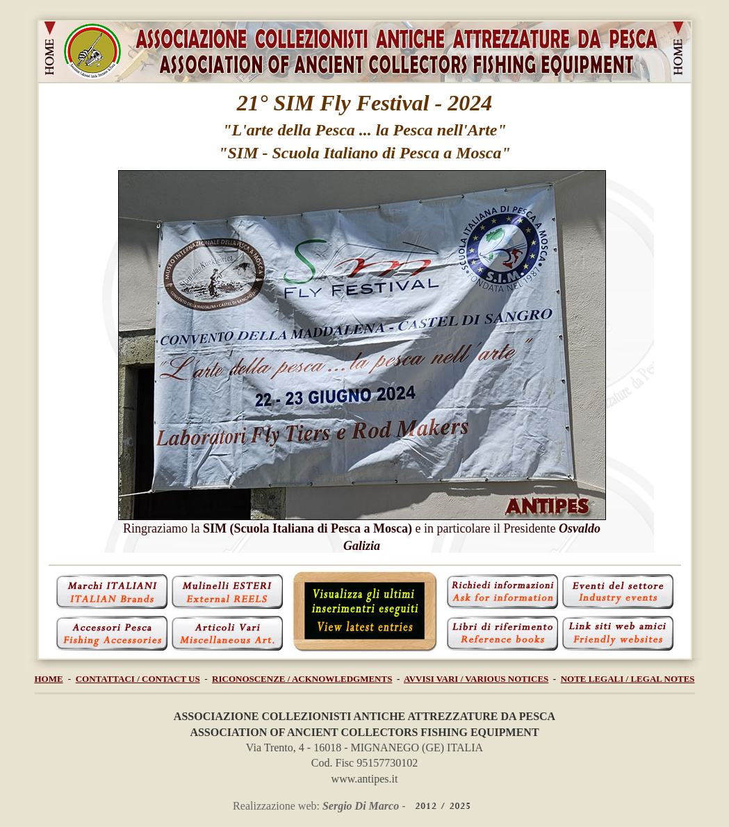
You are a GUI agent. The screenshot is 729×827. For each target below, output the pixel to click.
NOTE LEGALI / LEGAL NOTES (628, 679)
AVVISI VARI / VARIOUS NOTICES (476, 679)
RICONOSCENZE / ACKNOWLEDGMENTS (302, 679)
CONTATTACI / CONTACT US (138, 679)
